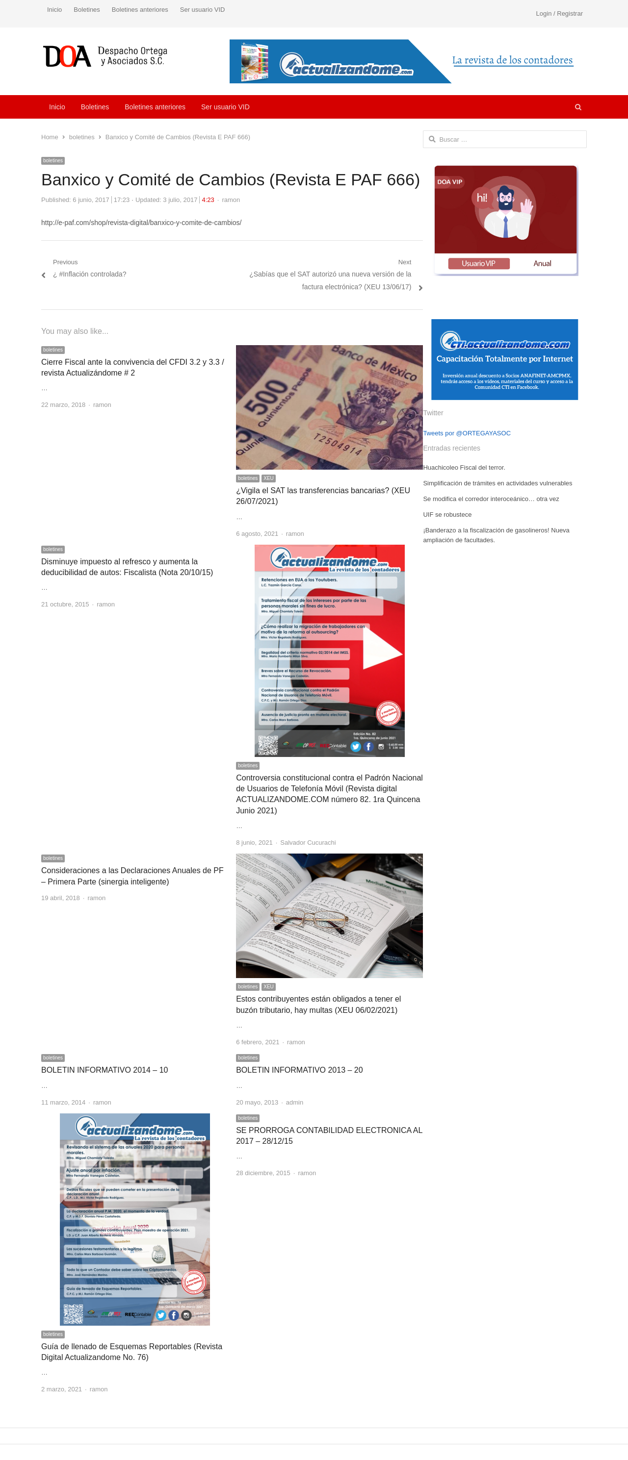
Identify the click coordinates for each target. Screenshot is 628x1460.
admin (294, 1102)
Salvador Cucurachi (308, 842)
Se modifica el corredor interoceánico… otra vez (491, 499)
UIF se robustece (447, 514)
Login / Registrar (559, 13)
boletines (53, 160)
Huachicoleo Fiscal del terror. (464, 467)
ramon (231, 199)
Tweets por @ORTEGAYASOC (467, 433)
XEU (268, 478)
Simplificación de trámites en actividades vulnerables (497, 483)
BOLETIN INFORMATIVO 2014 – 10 (104, 1070)
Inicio (54, 9)
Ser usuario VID (202, 9)
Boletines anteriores (140, 9)
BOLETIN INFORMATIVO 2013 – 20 (299, 1070)
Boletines (87, 9)
